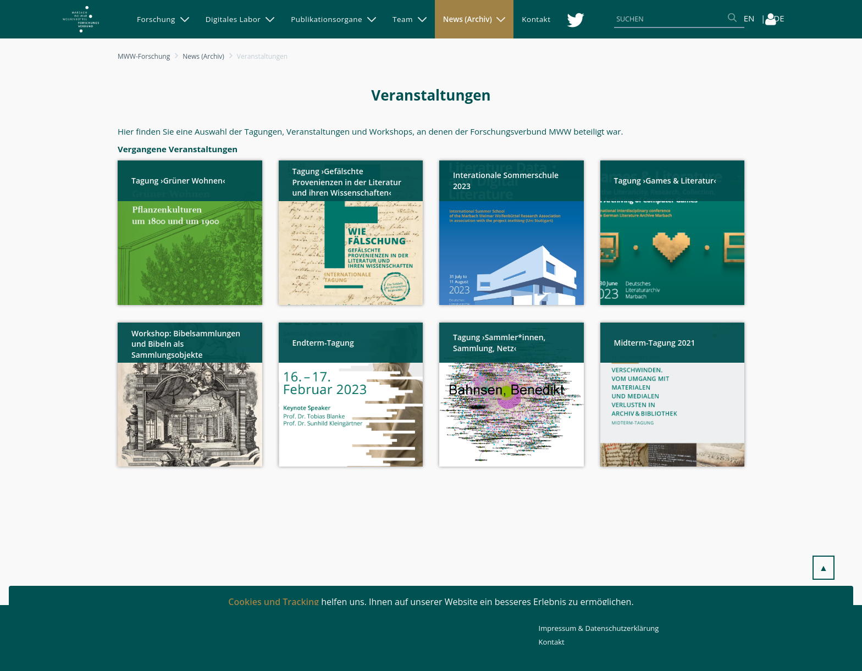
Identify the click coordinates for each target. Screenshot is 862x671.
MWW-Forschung (144, 56)
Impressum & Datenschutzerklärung (599, 628)
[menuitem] (163, 19)
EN (749, 18)
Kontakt (552, 642)
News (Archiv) (203, 56)
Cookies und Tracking (273, 602)
